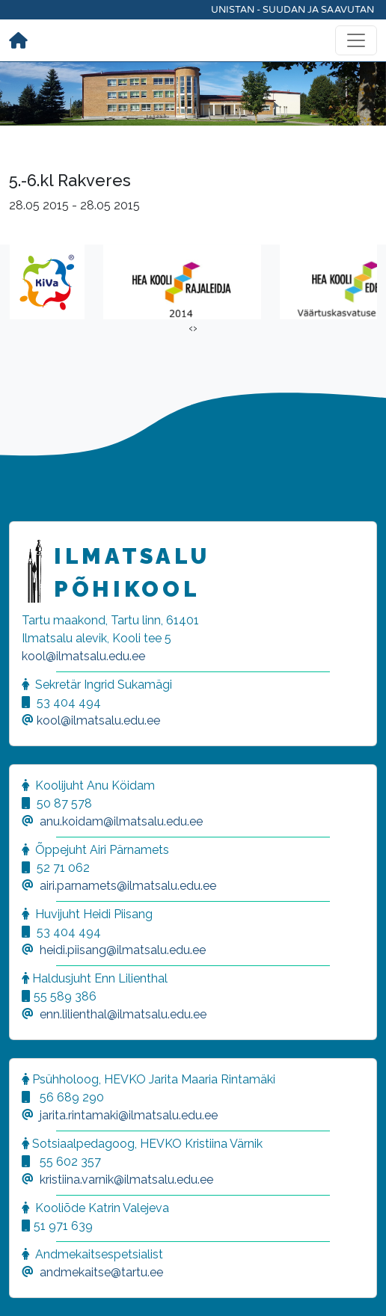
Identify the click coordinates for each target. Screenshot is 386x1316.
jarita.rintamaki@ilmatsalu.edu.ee (129, 1115)
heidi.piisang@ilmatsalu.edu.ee (123, 950)
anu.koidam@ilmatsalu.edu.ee (121, 821)
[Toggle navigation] (356, 40)
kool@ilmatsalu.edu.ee (83, 656)
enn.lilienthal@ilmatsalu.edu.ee (123, 1014)
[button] (30, 1286)
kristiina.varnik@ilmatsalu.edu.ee (126, 1179)
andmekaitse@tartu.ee (101, 1272)
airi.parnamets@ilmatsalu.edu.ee (128, 886)
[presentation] (191, 328)
